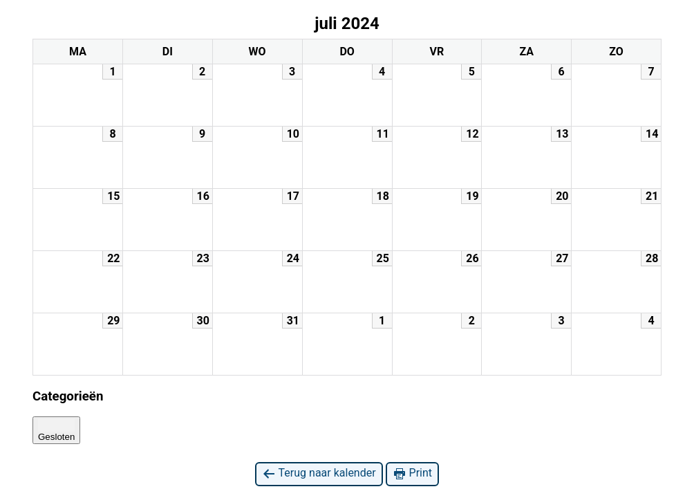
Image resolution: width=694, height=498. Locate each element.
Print (412, 473)
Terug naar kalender (319, 473)
